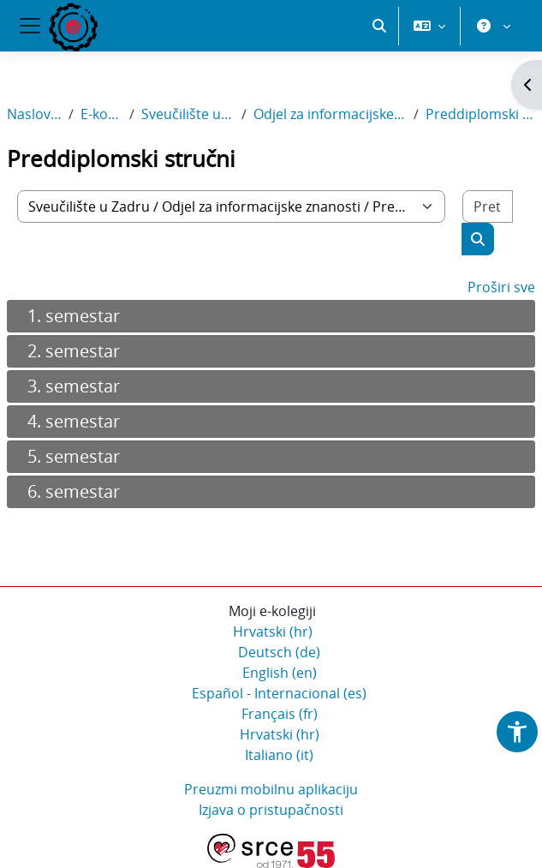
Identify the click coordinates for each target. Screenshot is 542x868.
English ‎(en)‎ (279, 672)
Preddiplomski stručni (480, 114)
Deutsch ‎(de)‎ (279, 652)
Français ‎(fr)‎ (279, 713)
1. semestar (73, 315)
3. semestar (73, 386)
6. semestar (73, 491)
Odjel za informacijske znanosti (330, 114)
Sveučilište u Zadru (188, 114)
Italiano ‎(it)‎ (279, 754)
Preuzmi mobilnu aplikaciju (271, 789)
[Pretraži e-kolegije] (487, 206)
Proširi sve (501, 287)
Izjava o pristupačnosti (271, 809)
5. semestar (73, 456)
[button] (379, 25)
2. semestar (73, 350)
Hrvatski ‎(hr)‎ (273, 631)
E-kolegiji (101, 114)
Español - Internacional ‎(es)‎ (279, 693)
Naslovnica (34, 114)
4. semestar (73, 421)
